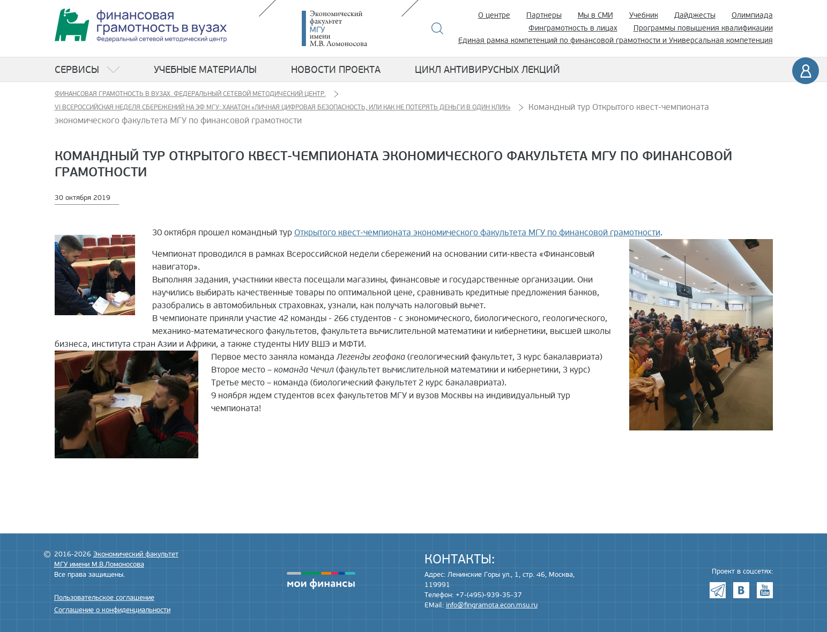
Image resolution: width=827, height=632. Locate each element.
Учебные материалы (205, 70)
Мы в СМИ (595, 15)
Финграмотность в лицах (572, 28)
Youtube (765, 590)
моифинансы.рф (321, 580)
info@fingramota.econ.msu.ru (492, 605)
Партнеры (544, 15)
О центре (494, 15)
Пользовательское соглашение (104, 597)
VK (741, 590)
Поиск (437, 28)
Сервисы (77, 70)
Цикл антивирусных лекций (487, 70)
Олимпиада (752, 15)
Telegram (718, 590)
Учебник (643, 15)
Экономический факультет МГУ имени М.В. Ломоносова (350, 28)
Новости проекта (336, 70)
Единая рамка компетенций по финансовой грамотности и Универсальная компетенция (615, 40)
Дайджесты (695, 15)
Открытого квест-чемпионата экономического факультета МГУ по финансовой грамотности (477, 232)
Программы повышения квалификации (703, 28)
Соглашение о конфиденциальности (112, 610)
